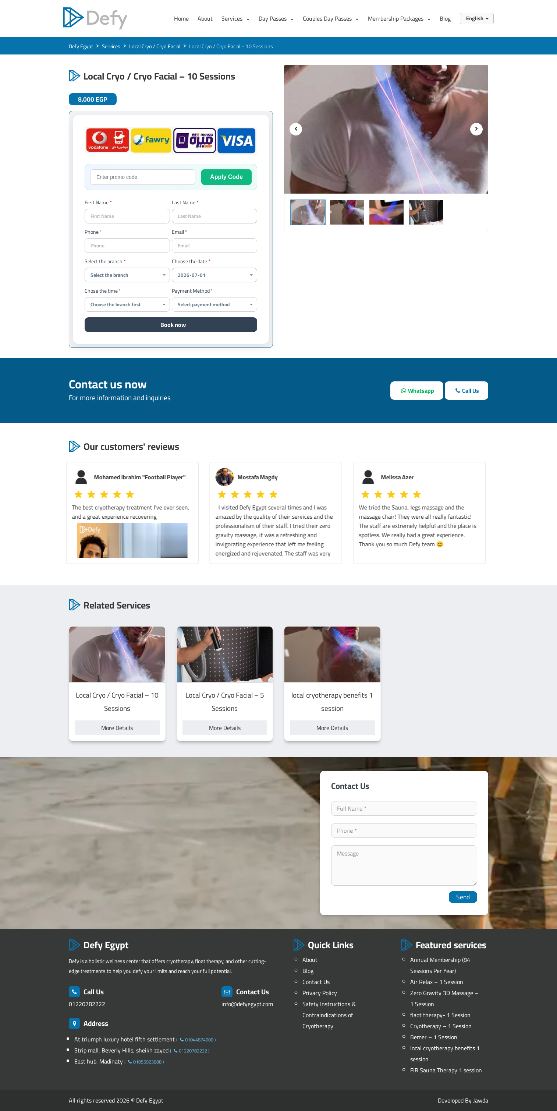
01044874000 (195, 1039)
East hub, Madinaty (99, 1061)
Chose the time (101, 291)
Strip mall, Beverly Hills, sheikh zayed (122, 1050)
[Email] (214, 245)
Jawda (480, 1100)
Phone (92, 232)
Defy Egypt (149, 1100)
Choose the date (189, 261)
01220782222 (87, 1003)
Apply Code (226, 177)
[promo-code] (142, 177)
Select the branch (104, 261)
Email (178, 232)
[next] (476, 129)
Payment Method (191, 291)
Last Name (183, 202)
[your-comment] (404, 865)
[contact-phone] (127, 245)
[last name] (214, 216)
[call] (466, 390)
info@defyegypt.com (247, 1003)
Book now (173, 324)
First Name (97, 202)
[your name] (127, 216)
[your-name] (404, 808)
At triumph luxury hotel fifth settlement (125, 1039)
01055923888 (144, 1061)
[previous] (296, 129)
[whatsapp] (416, 390)
